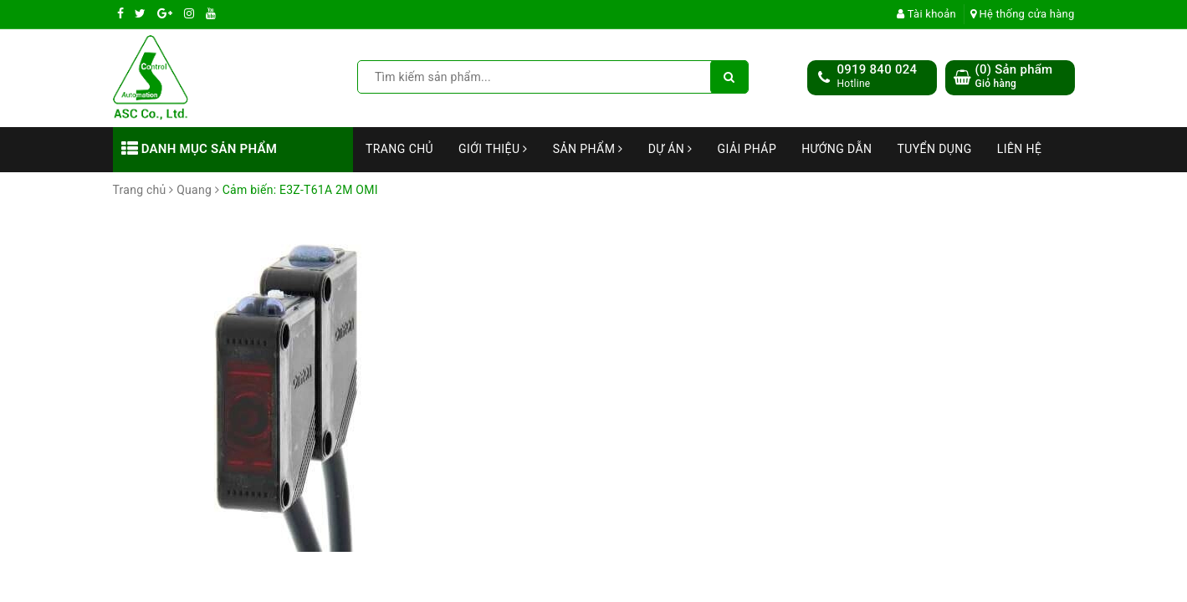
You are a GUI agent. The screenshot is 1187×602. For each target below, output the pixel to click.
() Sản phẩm (1014, 76)
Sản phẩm (588, 149)
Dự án (670, 149)
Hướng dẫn (836, 149)
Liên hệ (1019, 149)
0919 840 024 (877, 69)
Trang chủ (399, 149)
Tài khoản (926, 14)
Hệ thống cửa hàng (1022, 14)
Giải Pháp (747, 149)
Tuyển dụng (934, 149)
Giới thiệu (493, 149)
